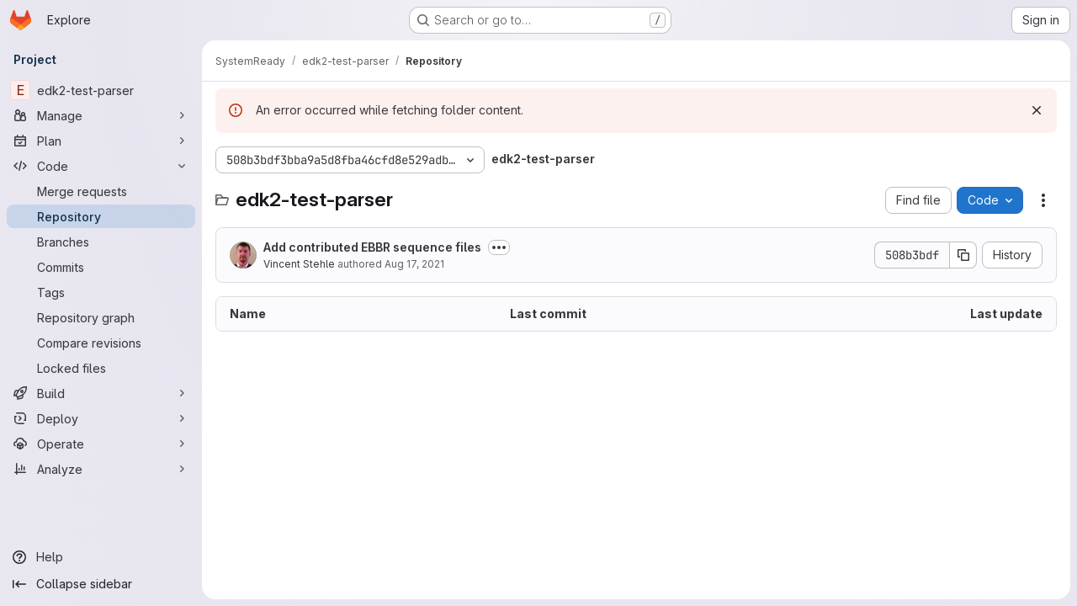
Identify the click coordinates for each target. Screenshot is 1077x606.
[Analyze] (101, 469)
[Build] (101, 393)
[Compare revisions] (101, 342)
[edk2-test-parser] (101, 90)
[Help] (101, 557)
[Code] (101, 166)
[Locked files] (101, 368)
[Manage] (101, 115)
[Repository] (101, 216)
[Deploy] (101, 418)
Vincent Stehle (299, 264)
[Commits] (101, 267)
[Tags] (101, 292)
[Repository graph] (101, 317)
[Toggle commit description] (499, 247)
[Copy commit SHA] (963, 255)
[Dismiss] (1037, 110)
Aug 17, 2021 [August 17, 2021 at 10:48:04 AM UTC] (414, 264)
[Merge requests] (101, 191)
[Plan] (101, 140)
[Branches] (101, 241)
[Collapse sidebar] (101, 584)
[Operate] (101, 443)
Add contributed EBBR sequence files (372, 247)
